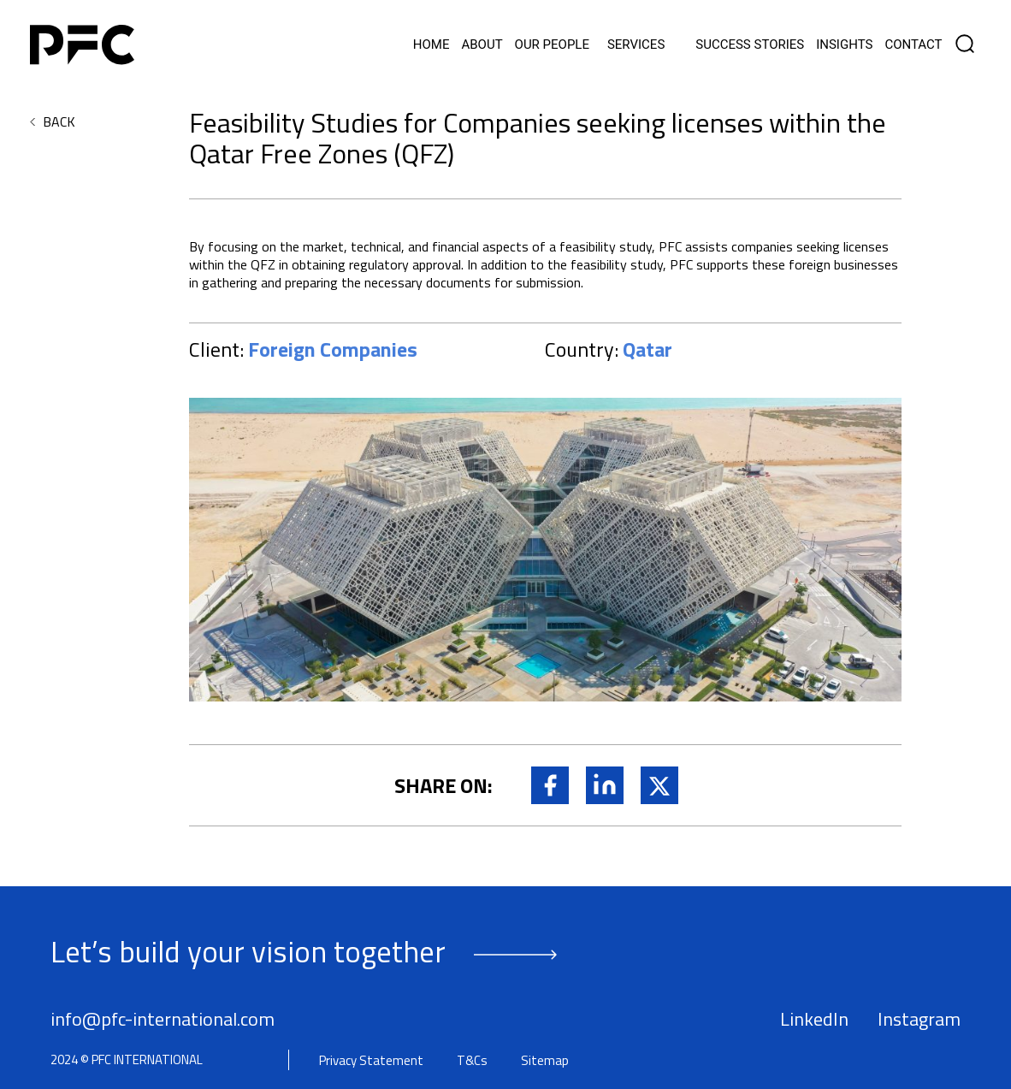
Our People (552, 44)
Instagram (919, 1019)
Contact (913, 44)
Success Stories (749, 44)
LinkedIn (814, 1019)
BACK (59, 121)
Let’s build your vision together (248, 951)
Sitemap (545, 1060)
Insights (844, 44)
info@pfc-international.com (162, 1018)
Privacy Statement (371, 1060)
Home (431, 44)
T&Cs (472, 1060)
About (481, 44)
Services (636, 44)
